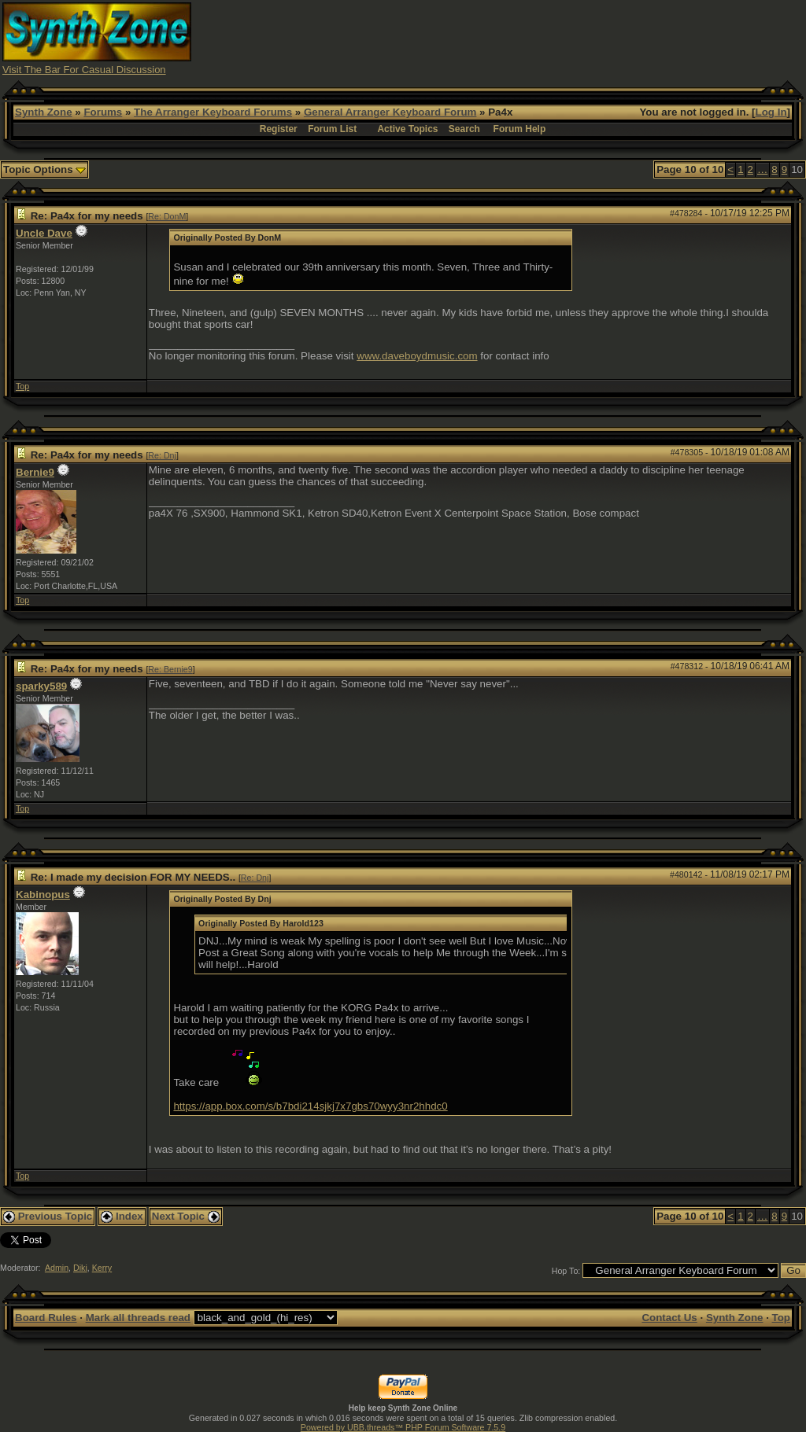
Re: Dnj (162, 455)
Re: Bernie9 (170, 669)
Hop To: (566, 1271)
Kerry (102, 1267)
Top (22, 386)
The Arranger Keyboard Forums (213, 112)
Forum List (332, 128)
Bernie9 (35, 472)
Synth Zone (43, 112)
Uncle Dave (44, 233)
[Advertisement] (517, 37)
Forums (102, 112)
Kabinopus (43, 894)
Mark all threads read (138, 1317)
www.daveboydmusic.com (417, 356)
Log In (771, 112)
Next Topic (186, 1216)
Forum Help (520, 128)
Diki (80, 1267)
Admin (56, 1267)
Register (279, 128)
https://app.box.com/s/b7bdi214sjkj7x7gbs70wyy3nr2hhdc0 (310, 1106)
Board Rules (46, 1317)
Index (122, 1216)
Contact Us (669, 1317)
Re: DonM (167, 216)
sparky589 (41, 686)
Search (464, 128)
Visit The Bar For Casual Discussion (84, 69)
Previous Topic (47, 1216)
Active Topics (407, 128)
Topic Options (44, 169)
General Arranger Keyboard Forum (390, 112)
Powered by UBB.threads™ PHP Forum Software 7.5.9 (403, 1427)
